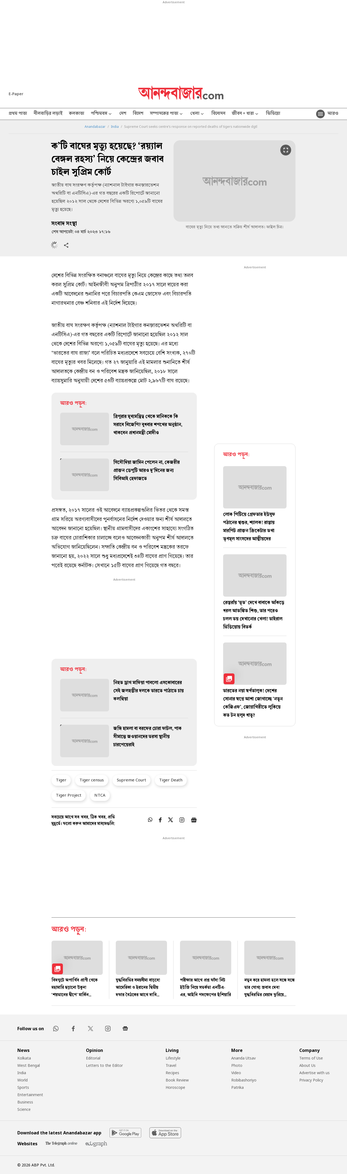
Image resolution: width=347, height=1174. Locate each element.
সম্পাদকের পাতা (167, 114)
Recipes (172, 1072)
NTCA (99, 795)
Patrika (237, 1087)
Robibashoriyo (243, 1080)
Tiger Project (68, 795)
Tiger (61, 779)
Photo (236, 1065)
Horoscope (175, 1087)
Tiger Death (170, 779)
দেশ (122, 114)
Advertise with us (314, 1072)
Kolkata (24, 1058)
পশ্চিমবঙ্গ (102, 114)
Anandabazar (95, 126)
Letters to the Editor (104, 1065)
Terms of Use (311, 1058)
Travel (171, 1065)
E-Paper (16, 93)
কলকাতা (76, 114)
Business (25, 1102)
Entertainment (30, 1094)
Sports (23, 1087)
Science (24, 1109)
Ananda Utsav (243, 1058)
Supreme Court (131, 779)
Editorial (93, 1058)
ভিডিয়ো (273, 114)
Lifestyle (173, 1058)
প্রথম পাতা (18, 114)
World (22, 1080)
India (115, 126)
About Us (307, 1065)
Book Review (177, 1080)
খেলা (197, 114)
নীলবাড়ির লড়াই (48, 114)
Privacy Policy (311, 1080)
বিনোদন (218, 114)
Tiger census (91, 779)
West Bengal (28, 1065)
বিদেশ (138, 114)
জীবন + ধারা (245, 114)
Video (236, 1072)
